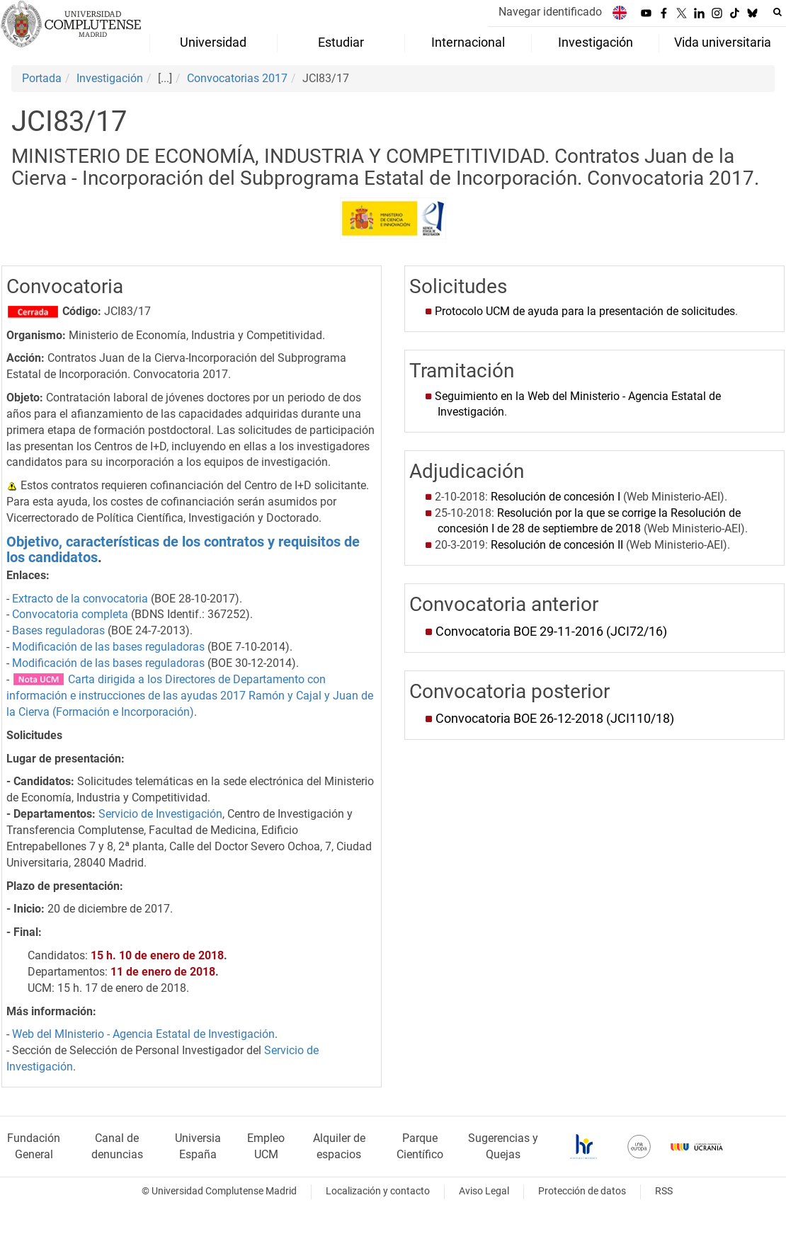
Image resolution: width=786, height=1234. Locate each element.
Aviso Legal (484, 1191)
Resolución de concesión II (557, 545)
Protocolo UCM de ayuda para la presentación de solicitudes (585, 311)
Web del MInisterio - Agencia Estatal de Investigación (143, 1034)
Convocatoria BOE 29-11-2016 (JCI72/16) (551, 631)
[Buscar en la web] (777, 12)
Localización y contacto (378, 1191)
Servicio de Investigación (160, 814)
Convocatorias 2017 (237, 78)
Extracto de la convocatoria (80, 598)
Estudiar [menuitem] (341, 42)
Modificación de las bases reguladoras (108, 646)
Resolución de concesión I (555, 496)
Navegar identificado (550, 11)
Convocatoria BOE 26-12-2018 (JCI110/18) (554, 719)
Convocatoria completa (70, 614)
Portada (42, 78)
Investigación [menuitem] (595, 42)
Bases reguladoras (58, 630)
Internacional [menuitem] (468, 42)
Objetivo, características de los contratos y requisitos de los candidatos (183, 549)
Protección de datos (582, 1191)
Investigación (109, 78)
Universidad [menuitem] (213, 42)
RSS (664, 1191)
